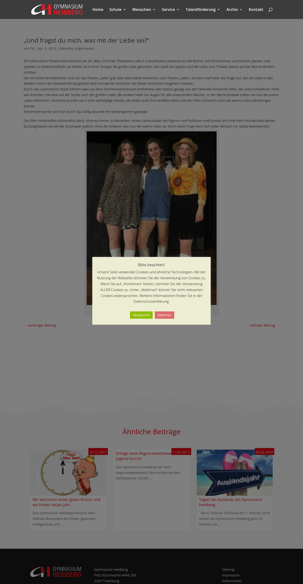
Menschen (141, 10)
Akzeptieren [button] (141, 315)
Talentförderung (201, 10)
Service (168, 10)
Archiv (232, 10)
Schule (115, 10)
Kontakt (256, 10)
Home (98, 10)
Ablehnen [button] (164, 315)
